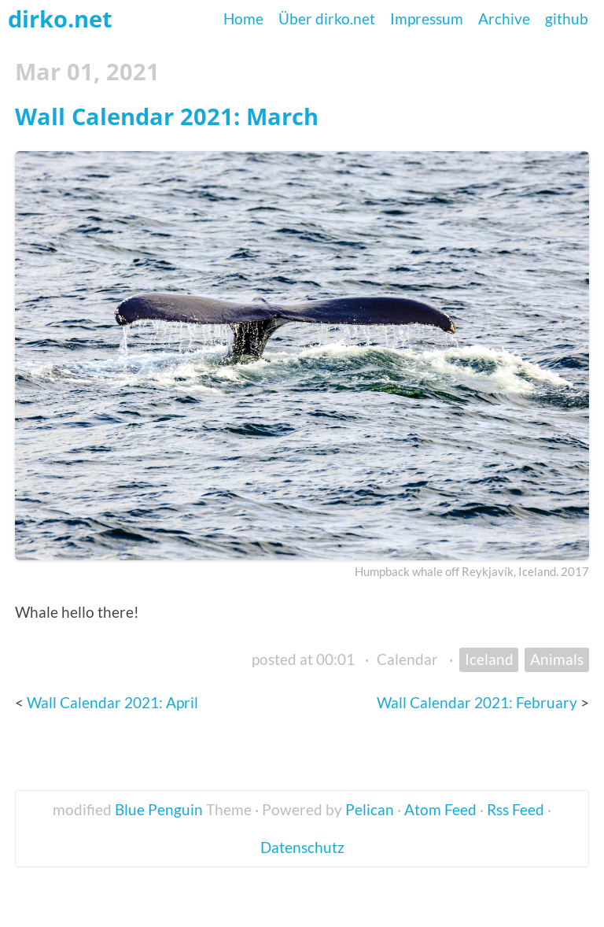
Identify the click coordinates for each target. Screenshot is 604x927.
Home (243, 18)
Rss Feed (515, 809)
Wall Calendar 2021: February (478, 702)
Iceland (489, 659)
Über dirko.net (326, 18)
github (566, 18)
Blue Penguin (159, 809)
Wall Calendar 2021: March (167, 116)
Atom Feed (440, 809)
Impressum (426, 18)
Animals (557, 659)
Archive (504, 18)
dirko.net (60, 18)
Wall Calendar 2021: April (112, 702)
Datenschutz (302, 847)
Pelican (369, 809)
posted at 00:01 (303, 659)
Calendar (407, 659)
